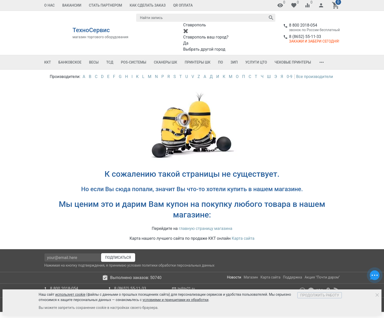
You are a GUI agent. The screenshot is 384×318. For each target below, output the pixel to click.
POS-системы (133, 62)
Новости (234, 277)
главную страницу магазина (205, 228)
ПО (220, 62)
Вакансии (71, 5)
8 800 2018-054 (303, 25)
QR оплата (183, 5)
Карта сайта (243, 238)
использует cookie (70, 294)
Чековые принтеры (293, 62)
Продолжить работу (319, 295)
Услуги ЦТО (256, 62)
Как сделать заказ (147, 5)
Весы (94, 62)
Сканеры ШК (165, 62)
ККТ (47, 62)
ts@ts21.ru (186, 289)
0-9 (289, 76)
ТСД (109, 62)
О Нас (49, 5)
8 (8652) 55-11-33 (305, 36)
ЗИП (234, 62)
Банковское (70, 62)
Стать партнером (105, 5)
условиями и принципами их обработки (175, 300)
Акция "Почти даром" (322, 277)
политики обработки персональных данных (178, 265)
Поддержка (292, 277)
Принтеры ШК (197, 62)
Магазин (251, 277)
